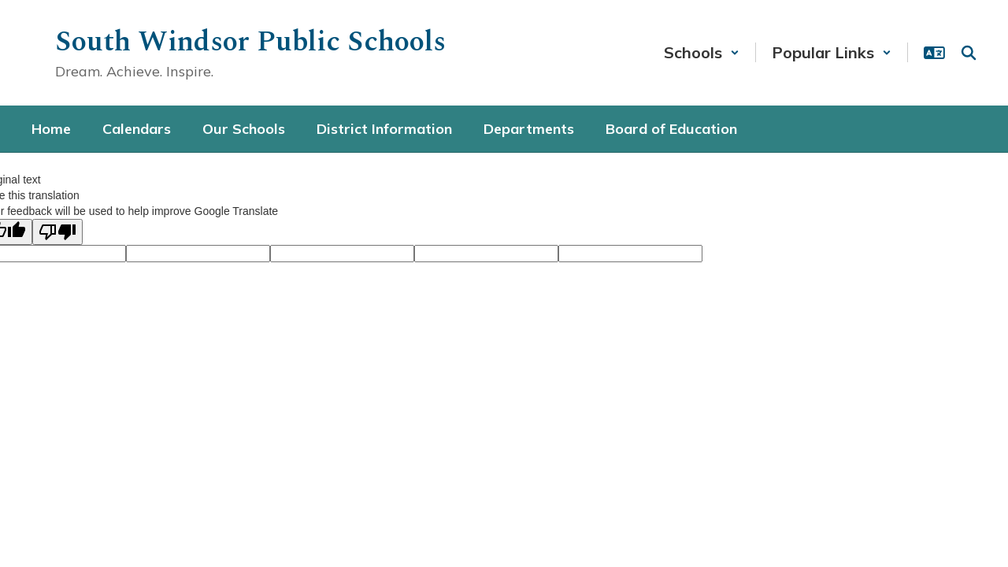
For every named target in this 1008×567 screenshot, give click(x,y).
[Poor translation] (57, 232)
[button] (701, 52)
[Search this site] (968, 53)
